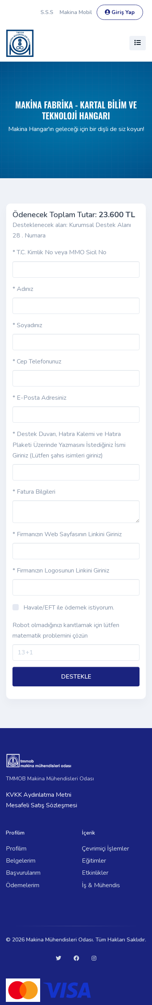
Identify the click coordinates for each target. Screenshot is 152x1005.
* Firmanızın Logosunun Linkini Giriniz (60, 570)
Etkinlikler (95, 873)
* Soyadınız (27, 325)
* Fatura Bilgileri (33, 491)
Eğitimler (94, 860)
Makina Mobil (76, 12)
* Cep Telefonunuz (36, 361)
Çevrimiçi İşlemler (105, 848)
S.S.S (47, 12)
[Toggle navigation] (137, 43)
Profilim (16, 848)
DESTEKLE (76, 676)
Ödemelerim (22, 885)
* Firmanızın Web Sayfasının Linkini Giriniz (67, 534)
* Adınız (22, 289)
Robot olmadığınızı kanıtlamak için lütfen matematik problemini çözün (65, 630)
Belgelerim (20, 860)
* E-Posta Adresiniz (39, 397)
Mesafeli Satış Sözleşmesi (41, 805)
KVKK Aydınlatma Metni (38, 795)
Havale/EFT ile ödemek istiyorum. (68, 607)
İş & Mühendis (101, 885)
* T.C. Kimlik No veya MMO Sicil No (59, 252)
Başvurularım (23, 873)
